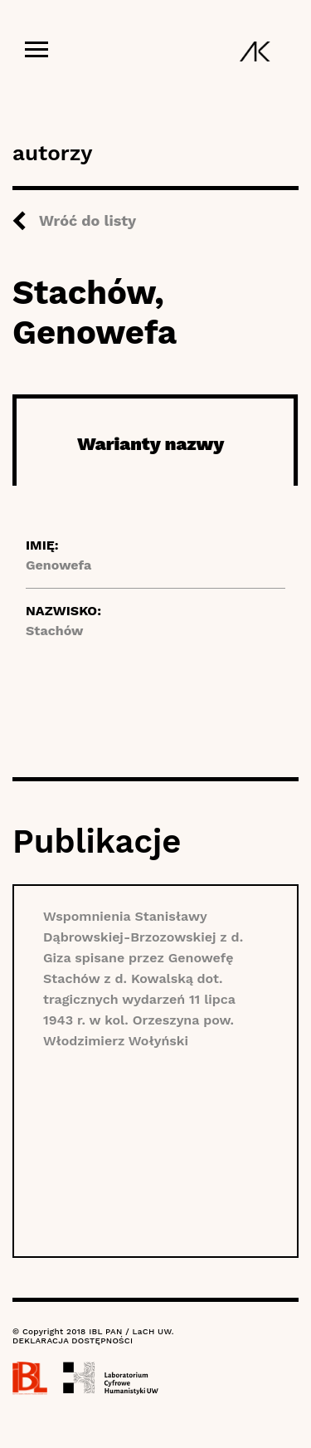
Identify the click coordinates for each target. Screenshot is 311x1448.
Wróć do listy (87, 220)
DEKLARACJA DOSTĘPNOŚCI (72, 1340)
